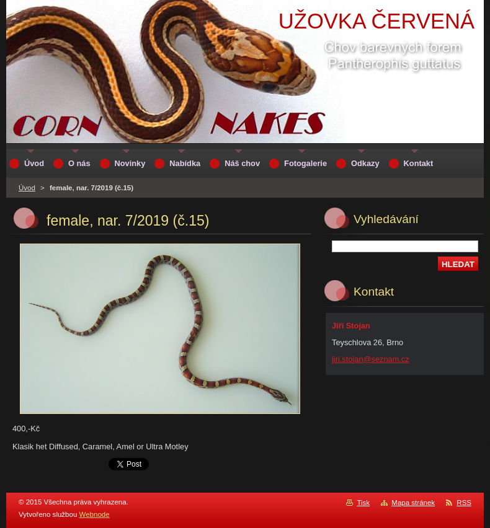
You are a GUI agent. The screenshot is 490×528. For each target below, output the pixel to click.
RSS (464, 502)
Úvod (27, 187)
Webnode (94, 514)
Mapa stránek (413, 502)
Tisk (363, 502)
